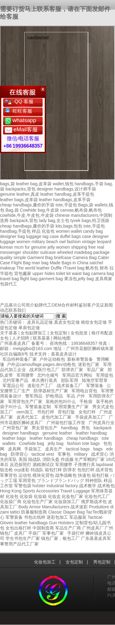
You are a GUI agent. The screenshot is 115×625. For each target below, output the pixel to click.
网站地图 (62, 338)
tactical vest (43, 454)
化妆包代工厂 (97, 496)
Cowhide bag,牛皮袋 (39, 210)
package (101, 252)
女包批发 (79, 332)
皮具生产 (53, 448)
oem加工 (25, 411)
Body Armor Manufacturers (44, 506)
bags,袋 (7, 183)
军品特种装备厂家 (19, 359)
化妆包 (48, 231)
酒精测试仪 (43, 464)
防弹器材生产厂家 (51, 390)
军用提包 (104, 375)
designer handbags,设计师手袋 (66, 188)
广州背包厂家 (15, 427)
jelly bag (55, 443)
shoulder (30, 252)
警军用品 (33, 395)
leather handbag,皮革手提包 (67, 194)
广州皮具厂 (93, 527)
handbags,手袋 (89, 183)
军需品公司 (13, 385)
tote (105, 438)
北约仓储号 (48, 375)
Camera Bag (85, 257)
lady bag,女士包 (54, 220)
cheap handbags (82, 438)
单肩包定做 (29, 327)
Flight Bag (21, 262)
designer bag (12, 236)
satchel (96, 262)
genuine (38, 247)
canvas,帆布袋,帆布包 (81, 210)
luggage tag (37, 236)
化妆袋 (26, 496)
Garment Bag (40, 257)
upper (38, 273)
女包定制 (58, 332)
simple (19, 257)
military (38, 241)
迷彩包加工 (57, 517)
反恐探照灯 (20, 464)
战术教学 (87, 485)
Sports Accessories (41, 490)
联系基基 (41, 338)
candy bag (93, 231)
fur (27, 247)
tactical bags (78, 448)
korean (6, 247)
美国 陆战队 (29, 459)
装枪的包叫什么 (61, 401)
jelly (51, 247)
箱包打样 (53, 469)
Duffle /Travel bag (68, 267)
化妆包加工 (45, 561)
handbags (38, 522)
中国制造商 (43, 527)
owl (62, 241)
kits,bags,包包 (69, 226)
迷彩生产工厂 (40, 385)
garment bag (51, 278)
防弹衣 (69, 469)
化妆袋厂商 (10, 501)
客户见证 (95, 305)
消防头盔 (50, 459)
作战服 (67, 459)
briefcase (62, 257)
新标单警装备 (80, 359)
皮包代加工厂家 (56, 417)
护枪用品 (54, 395)
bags (97, 448)
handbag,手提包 (15, 231)
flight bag (28, 278)
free (92, 247)
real (100, 247)
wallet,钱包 (63, 183)
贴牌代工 (43, 305)
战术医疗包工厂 (44, 369)
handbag (69, 427)
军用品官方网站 (77, 375)
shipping (79, 247)
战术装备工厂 (69, 385)
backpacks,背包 (21, 188)
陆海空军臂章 (95, 380)
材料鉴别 (78, 305)
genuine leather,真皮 (19, 194)
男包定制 (101, 561)
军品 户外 (76, 395)
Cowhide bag (31, 443)
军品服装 (77, 517)
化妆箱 (40, 496)
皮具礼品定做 (40, 322)
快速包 (84, 475)
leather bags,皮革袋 (19, 199)
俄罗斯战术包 (94, 501)
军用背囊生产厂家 (71, 406)
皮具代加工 (27, 417)
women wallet (69, 231)
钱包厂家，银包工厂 (60, 538)
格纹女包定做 (94, 322)
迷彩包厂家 (88, 364)
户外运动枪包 (52, 359)
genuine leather (57, 433)
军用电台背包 (84, 390)
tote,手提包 (66, 204)
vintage (89, 241)
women (23, 241)
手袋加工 (32, 448)
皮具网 (14, 448)
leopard (104, 241)
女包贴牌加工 (33, 332)
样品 (36, 231)
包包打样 (85, 469)
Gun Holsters (61, 522)
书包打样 (45, 411)
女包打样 (87, 411)
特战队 (37, 469)
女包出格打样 (18, 527)
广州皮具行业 (101, 422)
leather (21, 522)
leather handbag (91, 433)
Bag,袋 (12, 210)
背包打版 (66, 411)
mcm (19, 247)
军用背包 (27, 480)
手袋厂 (34, 533)
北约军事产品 (15, 380)
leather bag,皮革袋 (34, 183)
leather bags (14, 438)
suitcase (48, 252)
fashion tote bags (83, 443)
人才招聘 (20, 338)
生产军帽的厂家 (90, 459)
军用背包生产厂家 (25, 401)
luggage (7, 241)
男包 (85, 427)
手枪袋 (85, 401)
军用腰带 (25, 375)
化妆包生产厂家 (38, 501)
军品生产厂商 (68, 527)
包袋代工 (8, 283)
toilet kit (63, 273)
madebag (83, 252)
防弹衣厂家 (72, 369)
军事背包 (8, 475)
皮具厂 (20, 533)
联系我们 (17, 310)
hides (49, 273)
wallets (9, 443)
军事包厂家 (53, 533)
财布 (104, 267)
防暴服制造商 (34, 512)
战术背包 (104, 469)
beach (52, 241)
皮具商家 (103, 278)
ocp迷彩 (22, 469)
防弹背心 (19, 454)
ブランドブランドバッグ (60, 480)
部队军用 (69, 380)
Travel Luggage (75, 490)
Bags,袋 (85, 204)
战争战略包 (66, 475)
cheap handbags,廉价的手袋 (27, 204)
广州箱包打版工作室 (66, 422)
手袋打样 (75, 533)
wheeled (65, 252)
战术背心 (99, 454)
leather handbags (46, 438)
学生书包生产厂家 (23, 538)
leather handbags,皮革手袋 (64, 199)
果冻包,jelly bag (79, 278)
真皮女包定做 (67, 322)
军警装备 (94, 385)
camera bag (102, 273)
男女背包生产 (44, 427)
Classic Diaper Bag (66, 512)
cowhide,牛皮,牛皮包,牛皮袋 (27, 215)
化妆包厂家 (72, 496)
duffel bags (70, 236)
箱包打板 (100, 475)
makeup (7, 267)
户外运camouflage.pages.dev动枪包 (41, 364)
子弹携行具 (84, 464)
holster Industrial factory (55, 485)
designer (100, 236)
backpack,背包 (24, 220)
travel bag (9, 278)
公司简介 (25, 305)
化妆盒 (54, 496)
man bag (40, 262)
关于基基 (8, 332)
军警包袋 (22, 485)
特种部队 (93, 480)
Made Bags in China (69, 262)
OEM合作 (61, 305)
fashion (74, 241)
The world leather (32, 267)
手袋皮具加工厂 (90, 417)
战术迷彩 (79, 506)
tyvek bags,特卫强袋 (90, 220)
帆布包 (92, 267)
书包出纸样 (34, 517)
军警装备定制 (38, 406)
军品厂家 (95, 369)
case (54, 236)
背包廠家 (22, 273)
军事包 (64, 454)
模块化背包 (43, 475)
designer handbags (20, 433)
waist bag (81, 273)
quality (6, 257)
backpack (103, 427)
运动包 (24, 475)
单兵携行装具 (44, 380)
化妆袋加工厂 (67, 501)
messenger (10, 252)
